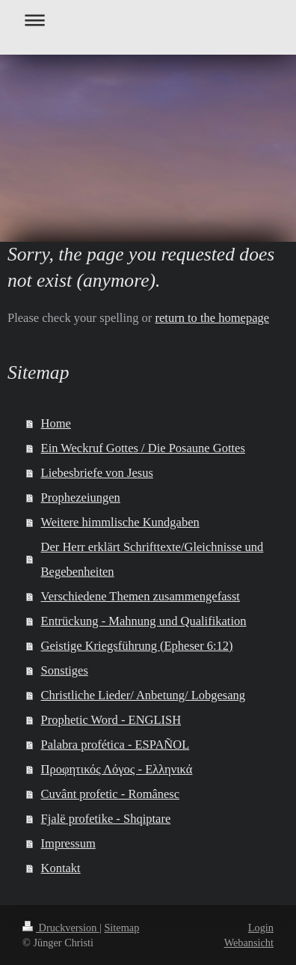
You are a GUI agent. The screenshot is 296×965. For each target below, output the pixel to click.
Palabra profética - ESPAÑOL (115, 744)
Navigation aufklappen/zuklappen (148, 20)
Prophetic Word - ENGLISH (111, 720)
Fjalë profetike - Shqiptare (106, 819)
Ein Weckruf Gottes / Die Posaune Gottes (143, 448)
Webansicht (249, 943)
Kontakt (61, 868)
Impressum (68, 843)
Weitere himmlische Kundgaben (120, 522)
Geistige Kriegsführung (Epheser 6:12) (137, 646)
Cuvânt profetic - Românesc (110, 794)
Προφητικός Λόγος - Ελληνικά (117, 769)
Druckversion (60, 928)
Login (261, 928)
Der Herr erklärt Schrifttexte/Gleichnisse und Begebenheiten (152, 559)
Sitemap (121, 928)
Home (56, 423)
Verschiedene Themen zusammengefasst (140, 596)
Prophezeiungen (80, 497)
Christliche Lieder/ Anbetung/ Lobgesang (143, 695)
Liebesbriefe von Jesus (97, 473)
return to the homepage (212, 318)
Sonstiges (64, 670)
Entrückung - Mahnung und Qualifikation (144, 621)
